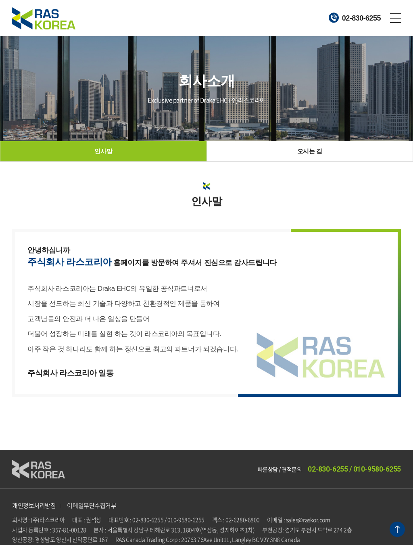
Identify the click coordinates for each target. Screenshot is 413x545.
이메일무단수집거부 (91, 505)
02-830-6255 (355, 18)
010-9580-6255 (377, 469)
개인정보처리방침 (34, 505)
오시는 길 (309, 151)
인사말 (103, 151)
